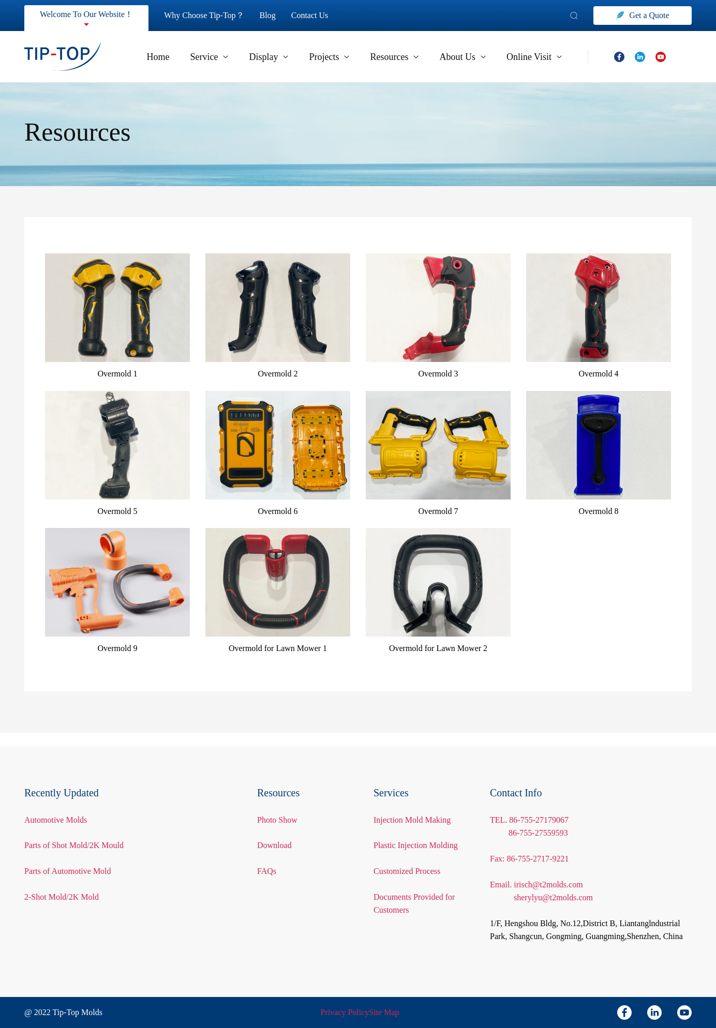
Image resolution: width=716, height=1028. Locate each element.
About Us (460, 57)
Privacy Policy (345, 1012)
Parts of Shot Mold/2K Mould (75, 832)
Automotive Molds (57, 806)
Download (275, 832)
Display (254, 57)
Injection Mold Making (412, 806)
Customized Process (411, 871)
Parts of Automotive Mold (70, 858)
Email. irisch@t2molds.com (539, 871)
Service (193, 57)
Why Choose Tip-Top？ (210, 15)
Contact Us (319, 15)
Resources (388, 57)
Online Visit (533, 57)
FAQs (266, 858)
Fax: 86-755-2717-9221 (529, 845)
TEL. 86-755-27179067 (529, 806)
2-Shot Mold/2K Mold (61, 883)
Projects (317, 57)
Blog (275, 15)
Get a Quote (642, 15)
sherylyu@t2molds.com (556, 884)
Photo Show (279, 806)
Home (139, 57)
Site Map (384, 1012)
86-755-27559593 (539, 820)
